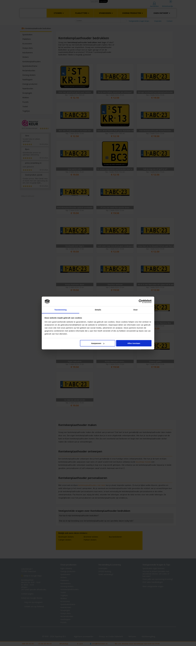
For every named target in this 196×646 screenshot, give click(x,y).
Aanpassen (97, 343)
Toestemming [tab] (60, 310)
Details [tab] (98, 310)
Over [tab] (135, 310)
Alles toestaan (134, 343)
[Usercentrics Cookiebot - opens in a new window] (141, 301)
